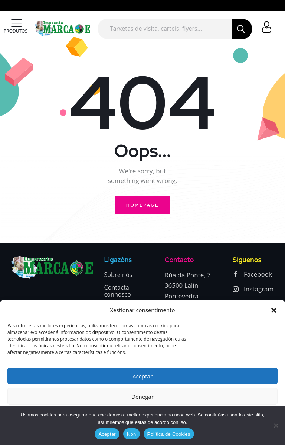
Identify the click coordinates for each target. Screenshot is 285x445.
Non (131, 434)
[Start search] (242, 29)
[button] (274, 310)
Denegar (142, 396)
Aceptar (142, 376)
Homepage (142, 205)
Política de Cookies (168, 434)
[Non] (275, 425)
